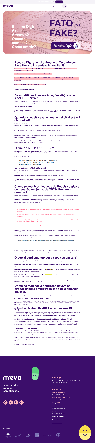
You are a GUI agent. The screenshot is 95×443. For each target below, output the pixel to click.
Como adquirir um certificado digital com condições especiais (59, 315)
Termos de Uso (56, 419)
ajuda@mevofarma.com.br (59, 413)
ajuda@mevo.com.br (57, 403)
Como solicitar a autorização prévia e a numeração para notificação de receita (35, 302)
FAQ (89, 6)
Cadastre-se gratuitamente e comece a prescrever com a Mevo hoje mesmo (56, 324)
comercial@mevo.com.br (58, 394)
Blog (64, 6)
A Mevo (42, 6)
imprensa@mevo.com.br (58, 408)
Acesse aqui (59, 1)
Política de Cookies (57, 423)
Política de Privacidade (58, 416)
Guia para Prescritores (61, 334)
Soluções (54, 6)
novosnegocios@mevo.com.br (59, 399)
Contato (74, 6)
